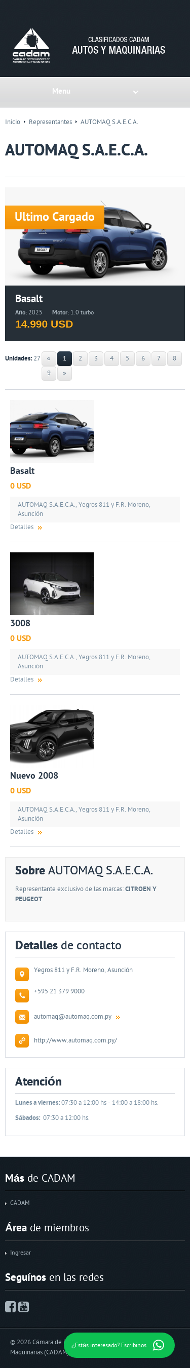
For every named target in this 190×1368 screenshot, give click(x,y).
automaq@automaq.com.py (72, 1017)
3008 (20, 623)
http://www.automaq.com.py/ (75, 1040)
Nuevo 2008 (34, 776)
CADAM (19, 1202)
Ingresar (20, 1252)
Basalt (22, 471)
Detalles (21, 527)
